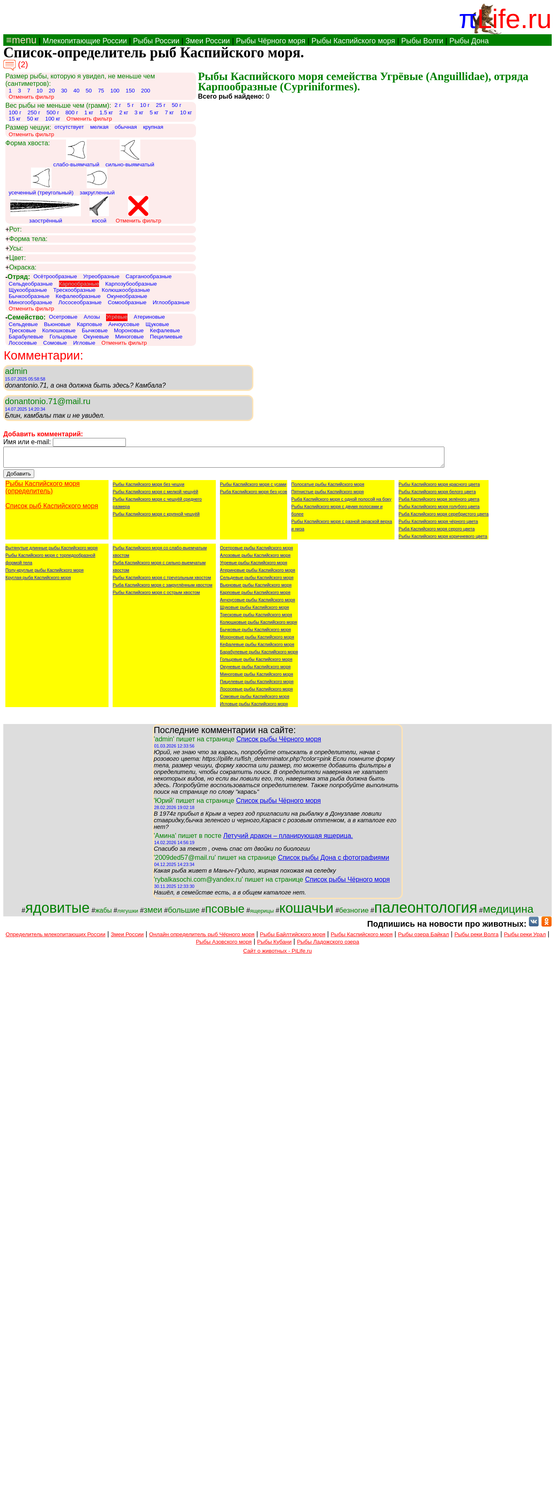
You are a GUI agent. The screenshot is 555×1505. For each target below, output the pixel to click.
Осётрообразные (55, 276)
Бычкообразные (29, 296)
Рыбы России (156, 41)
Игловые (84, 343)
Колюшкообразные (126, 290)
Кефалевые (165, 330)
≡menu (20, 39)
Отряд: (17, 276)
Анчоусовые (124, 324)
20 (52, 91)
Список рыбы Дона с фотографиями (333, 861)
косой (99, 210)
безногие (354, 914)
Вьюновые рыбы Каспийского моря (256, 588)
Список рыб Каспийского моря (51, 509)
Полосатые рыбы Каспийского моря (327, 487)
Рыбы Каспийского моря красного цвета (439, 487)
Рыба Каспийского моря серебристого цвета (444, 517)
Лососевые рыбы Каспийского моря (256, 692)
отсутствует (69, 127)
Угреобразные (101, 276)
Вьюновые (57, 324)
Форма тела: (26, 239)
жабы (103, 914)
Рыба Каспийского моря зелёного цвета (439, 502)
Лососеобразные (80, 302)
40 (76, 91)
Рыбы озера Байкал (423, 938)
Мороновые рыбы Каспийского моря (257, 640)
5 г (130, 105)
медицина (508, 912)
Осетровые (63, 317)
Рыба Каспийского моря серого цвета (437, 532)
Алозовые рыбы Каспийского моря (255, 558)
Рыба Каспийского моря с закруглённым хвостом (163, 588)
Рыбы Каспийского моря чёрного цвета (438, 525)
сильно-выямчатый (130, 154)
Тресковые (22, 330)
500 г (53, 112)
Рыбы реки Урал (525, 938)
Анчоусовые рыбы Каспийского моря (257, 603)
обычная (126, 127)
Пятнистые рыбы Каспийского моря (327, 495)
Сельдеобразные (31, 284)
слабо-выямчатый (76, 154)
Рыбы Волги (422, 41)
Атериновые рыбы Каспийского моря (257, 573)
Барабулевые (26, 337)
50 (89, 91)
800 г (71, 112)
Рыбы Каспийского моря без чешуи (148, 487)
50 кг (33, 119)
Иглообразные (171, 302)
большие (184, 913)
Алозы (92, 317)
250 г (34, 112)
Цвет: (15, 258)
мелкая (99, 127)
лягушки (127, 914)
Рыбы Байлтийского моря (293, 938)
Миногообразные (30, 302)
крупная (153, 127)
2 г (117, 105)
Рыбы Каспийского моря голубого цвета (439, 510)
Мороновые (129, 330)
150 (130, 91)
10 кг (186, 112)
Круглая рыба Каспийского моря (38, 581)
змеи (153, 913)
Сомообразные (127, 302)
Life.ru (514, 19)
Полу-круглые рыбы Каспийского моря (44, 573)
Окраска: (20, 267)
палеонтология (425, 911)
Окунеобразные (127, 296)
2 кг (123, 112)
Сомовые (55, 343)
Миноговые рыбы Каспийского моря (256, 677)
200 (145, 91)
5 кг (154, 112)
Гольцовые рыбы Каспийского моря (256, 662)
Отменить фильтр (31, 97)
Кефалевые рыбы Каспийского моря (257, 648)
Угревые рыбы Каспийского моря (253, 566)
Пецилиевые (166, 337)
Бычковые (95, 330)
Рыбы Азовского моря (224, 945)
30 (64, 91)
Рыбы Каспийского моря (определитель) (42, 491)
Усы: (14, 248)
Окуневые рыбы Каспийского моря (255, 670)
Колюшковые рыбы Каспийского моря (258, 625)
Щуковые (157, 324)
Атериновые (149, 317)
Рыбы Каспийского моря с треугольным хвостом (162, 581)
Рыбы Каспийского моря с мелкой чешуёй (155, 495)
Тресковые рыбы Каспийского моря (256, 618)
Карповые (89, 324)
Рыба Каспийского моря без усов (253, 495)
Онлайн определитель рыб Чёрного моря (201, 938)
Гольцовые (63, 337)
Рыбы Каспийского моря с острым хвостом (156, 596)
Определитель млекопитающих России (56, 938)
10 (39, 91)
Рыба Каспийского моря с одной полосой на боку (341, 502)
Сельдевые (23, 324)
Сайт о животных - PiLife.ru (277, 954)
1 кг (88, 112)
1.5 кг (106, 112)
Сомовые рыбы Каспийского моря (254, 700)
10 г (144, 105)
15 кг (15, 119)
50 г (176, 105)
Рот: (13, 229)
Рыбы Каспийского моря (353, 41)
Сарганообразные (148, 276)
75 (101, 91)
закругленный (97, 182)
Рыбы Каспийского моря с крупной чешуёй (156, 517)
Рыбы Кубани (274, 945)
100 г (15, 112)
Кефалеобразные (78, 296)
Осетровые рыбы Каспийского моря (256, 551)
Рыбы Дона (469, 41)
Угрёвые (117, 317)
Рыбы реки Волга (476, 938)
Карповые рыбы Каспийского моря (255, 596)
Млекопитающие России (85, 41)
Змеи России (207, 41)
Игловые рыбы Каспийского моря (254, 707)
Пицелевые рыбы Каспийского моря (256, 685)
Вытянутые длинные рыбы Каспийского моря (51, 551)
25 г (160, 105)
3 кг (139, 112)
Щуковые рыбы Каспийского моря (254, 610)
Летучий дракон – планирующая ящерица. (288, 839)
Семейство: (25, 317)
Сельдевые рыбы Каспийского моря (256, 581)
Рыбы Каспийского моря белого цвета (437, 495)
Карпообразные (79, 284)
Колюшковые (59, 330)
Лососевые (23, 343)
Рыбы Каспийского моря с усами (253, 487)
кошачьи (306, 911)
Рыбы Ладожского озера (328, 945)
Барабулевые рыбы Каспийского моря (259, 655)
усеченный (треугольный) (41, 182)
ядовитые (57, 911)
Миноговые (129, 337)
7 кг (169, 112)
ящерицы (262, 914)
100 (114, 91)
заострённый (45, 210)
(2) (15, 65)
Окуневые (96, 337)
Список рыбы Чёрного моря (278, 742)
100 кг (52, 119)
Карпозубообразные (131, 284)
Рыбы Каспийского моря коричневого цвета (443, 539)
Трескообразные (74, 290)
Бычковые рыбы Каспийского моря (255, 633)
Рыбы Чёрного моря (270, 41)
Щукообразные (28, 290)
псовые (225, 912)
